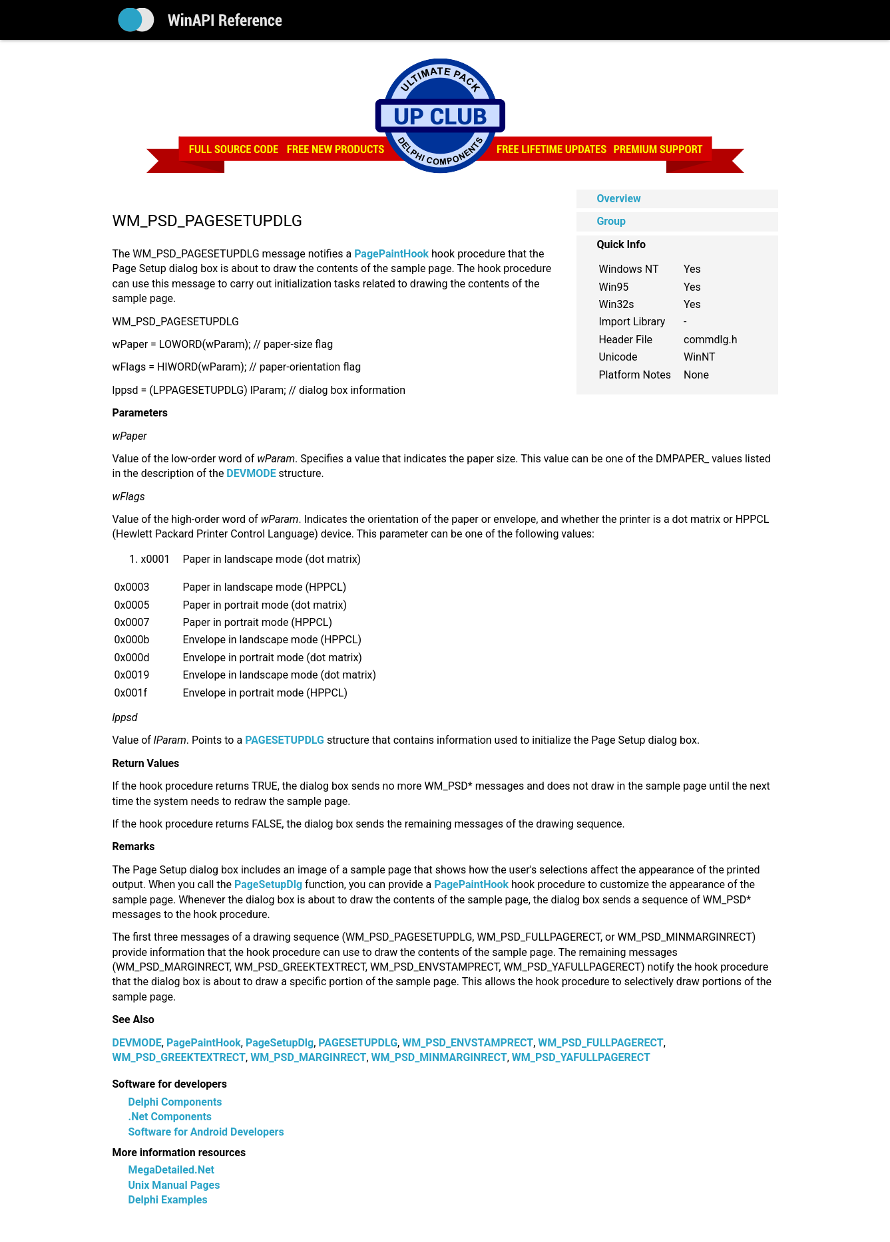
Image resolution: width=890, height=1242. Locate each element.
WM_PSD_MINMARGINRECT (439, 1057)
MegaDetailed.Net (171, 1170)
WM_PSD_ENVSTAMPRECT (467, 1042)
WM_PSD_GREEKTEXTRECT (179, 1057)
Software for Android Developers (206, 1132)
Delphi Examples (168, 1199)
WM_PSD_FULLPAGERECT (600, 1042)
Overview (618, 198)
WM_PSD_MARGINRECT (308, 1057)
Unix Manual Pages (174, 1185)
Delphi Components (175, 1102)
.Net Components (170, 1116)
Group (611, 221)
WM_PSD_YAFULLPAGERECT (581, 1057)
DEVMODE (137, 1042)
